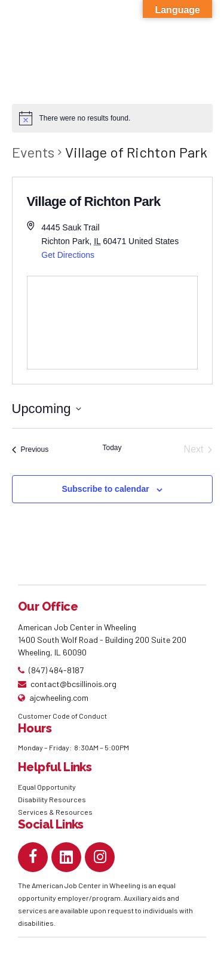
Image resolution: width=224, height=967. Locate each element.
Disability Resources (52, 799)
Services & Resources (55, 812)
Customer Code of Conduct (62, 716)
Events (33, 152)
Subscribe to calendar (105, 489)
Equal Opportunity (47, 787)
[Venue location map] (112, 322)
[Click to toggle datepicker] (46, 408)
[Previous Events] (30, 449)
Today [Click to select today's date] (111, 448)
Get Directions (67, 255)
